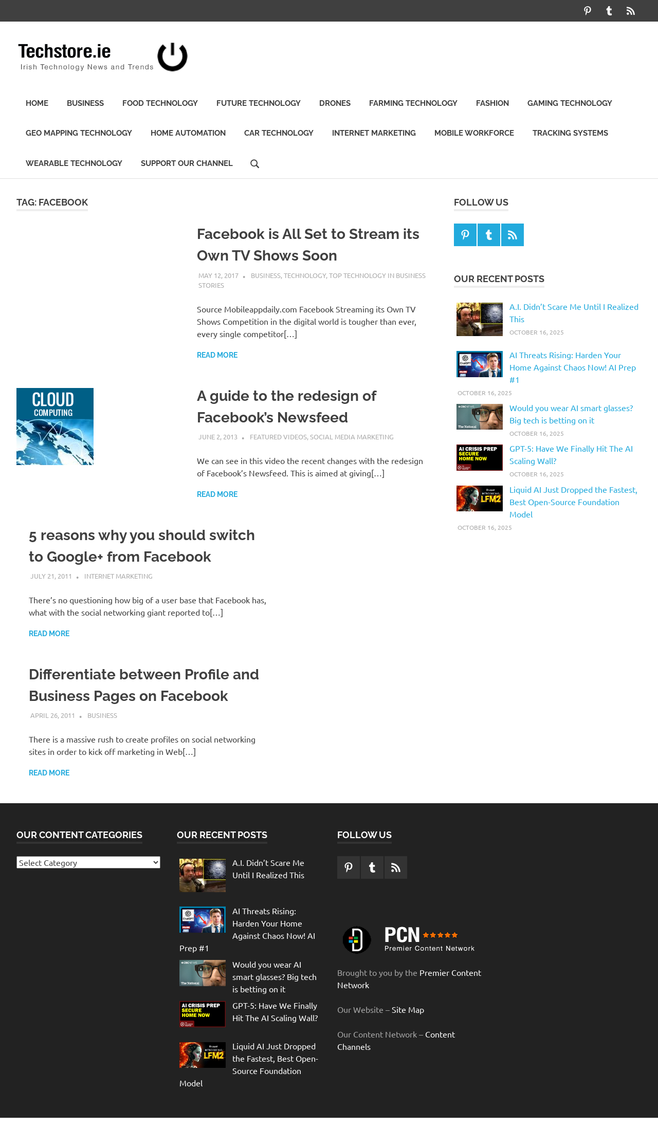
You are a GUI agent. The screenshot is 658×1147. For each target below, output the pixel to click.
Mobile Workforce (474, 133)
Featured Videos (278, 436)
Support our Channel (187, 163)
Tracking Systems (570, 133)
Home (37, 103)
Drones (335, 103)
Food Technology (160, 103)
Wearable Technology (74, 163)
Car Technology (279, 133)
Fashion (492, 103)
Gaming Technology (569, 103)
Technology (305, 275)
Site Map (408, 1009)
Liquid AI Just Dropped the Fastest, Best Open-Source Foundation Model (573, 501)
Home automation (188, 133)
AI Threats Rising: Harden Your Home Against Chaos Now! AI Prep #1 (572, 366)
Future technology (258, 103)
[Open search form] (255, 163)
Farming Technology (413, 103)
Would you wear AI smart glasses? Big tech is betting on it (274, 976)
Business (85, 103)
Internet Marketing (374, 133)
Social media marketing (352, 436)
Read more (217, 355)
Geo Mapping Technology (79, 133)
